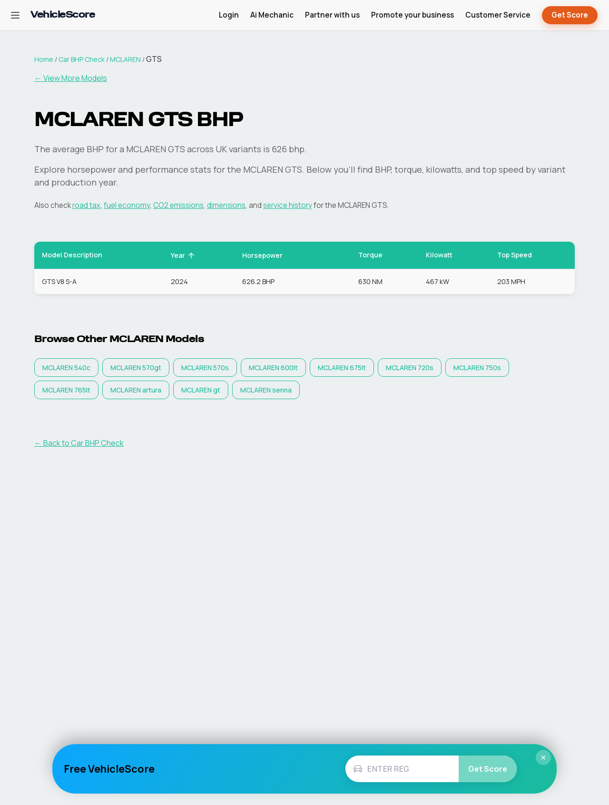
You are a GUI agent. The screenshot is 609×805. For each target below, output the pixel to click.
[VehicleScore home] (62, 15)
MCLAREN (125, 59)
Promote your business (412, 15)
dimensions (226, 205)
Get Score (570, 15)
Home (43, 59)
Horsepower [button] (267, 255)
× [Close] (543, 757)
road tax (86, 205)
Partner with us (332, 15)
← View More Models (70, 78)
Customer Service (497, 15)
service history (287, 205)
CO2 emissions (178, 205)
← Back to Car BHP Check (79, 443)
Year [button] (183, 255)
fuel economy (127, 205)
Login (229, 15)
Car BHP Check (82, 59)
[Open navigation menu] (15, 15)
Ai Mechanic (272, 15)
